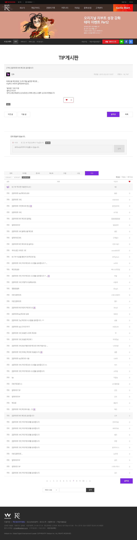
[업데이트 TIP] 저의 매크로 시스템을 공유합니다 (29, 365)
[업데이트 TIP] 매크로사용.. (23, 409)
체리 (115, 409)
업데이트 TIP (16, 390)
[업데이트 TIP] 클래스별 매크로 (22, 231)
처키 (115, 365)
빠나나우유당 (115, 269)
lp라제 (116, 454)
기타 (92, 173)
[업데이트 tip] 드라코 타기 (21, 327)
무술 (115, 276)
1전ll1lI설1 (115, 244)
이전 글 (10, 114)
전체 (11, 173)
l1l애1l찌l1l (115, 466)
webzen (10, 2)
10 (83, 481)
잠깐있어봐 (115, 206)
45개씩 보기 (26, 177)
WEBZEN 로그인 (110, 42)
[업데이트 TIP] (17, 200)
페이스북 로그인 (126, 42)
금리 (115, 460)
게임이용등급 (61, 522)
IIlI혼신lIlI (116, 327)
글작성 (113, 114)
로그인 (131, 2)
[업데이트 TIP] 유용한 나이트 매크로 (24, 333)
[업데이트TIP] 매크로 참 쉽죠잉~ (23, 244)
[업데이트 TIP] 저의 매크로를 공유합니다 (26, 422)
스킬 (78, 173)
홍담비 (116, 403)
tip (13, 378)
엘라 (115, 435)
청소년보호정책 (32, 522)
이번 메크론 (17, 384)
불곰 (115, 193)
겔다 (115, 301)
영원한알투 (15, 289)
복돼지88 (116, 428)
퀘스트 (51, 173)
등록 (119, 149)
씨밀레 (116, 282)
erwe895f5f (116, 250)
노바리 (116, 263)
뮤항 (115, 441)
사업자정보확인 (51, 528)
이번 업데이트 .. (17, 454)
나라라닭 (116, 346)
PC (21, 2)
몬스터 (38, 173)
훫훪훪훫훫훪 (115, 219)
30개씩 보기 (17, 177)
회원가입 (124, 2)
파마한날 (116, 339)
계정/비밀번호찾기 (94, 41)
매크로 (14, 403)
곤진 (115, 390)
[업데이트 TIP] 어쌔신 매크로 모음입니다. (27, 352)
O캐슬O (115, 238)
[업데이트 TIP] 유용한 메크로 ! (22, 339)
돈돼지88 (116, 422)
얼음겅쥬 (116, 225)
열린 (115, 231)
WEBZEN (7, 516)
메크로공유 (15, 270)
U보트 (116, 358)
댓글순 (124, 177)
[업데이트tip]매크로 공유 (20, 314)
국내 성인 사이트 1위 (19, 250)
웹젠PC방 (51, 522)
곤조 (115, 397)
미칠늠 (116, 377)
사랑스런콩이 (115, 295)
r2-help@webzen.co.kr (20, 528)
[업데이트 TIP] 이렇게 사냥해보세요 (24, 282)
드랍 (65, 173)
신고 (8, 104)
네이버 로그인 (121, 42)
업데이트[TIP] (16, 238)
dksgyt (115, 288)
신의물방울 (115, 384)
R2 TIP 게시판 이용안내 (21, 187)
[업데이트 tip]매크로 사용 (20, 358)
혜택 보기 (24, 41)
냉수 (115, 473)
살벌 (115, 320)
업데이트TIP (16, 225)
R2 (7, 7)
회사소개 (43, 522)
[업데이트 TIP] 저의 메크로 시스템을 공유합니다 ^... (29, 263)
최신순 (118, 177)
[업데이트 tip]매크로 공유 (20, 193)
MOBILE (29, 2)
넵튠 (115, 352)
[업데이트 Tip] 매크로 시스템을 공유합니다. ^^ (28, 320)
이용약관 (7, 522)
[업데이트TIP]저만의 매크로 (23, 308)
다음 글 (23, 114)
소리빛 (116, 371)
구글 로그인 (131, 42)
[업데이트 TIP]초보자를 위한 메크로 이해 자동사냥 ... (30, 346)
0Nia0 (116, 308)
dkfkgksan (115, 257)
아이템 (24, 173)
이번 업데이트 (16, 295)
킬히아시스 (115, 447)
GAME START (123, 7)
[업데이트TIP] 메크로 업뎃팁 (21, 219)
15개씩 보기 (8, 177)
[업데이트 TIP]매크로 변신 (22, 206)
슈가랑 (116, 212)
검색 (90, 490)
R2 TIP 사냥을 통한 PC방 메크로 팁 (23, 257)
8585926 (116, 200)
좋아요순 (130, 177)
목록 (126, 114)
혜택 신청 (32, 41)
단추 (12, 74)
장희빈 (116, 314)
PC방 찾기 (40, 41)
